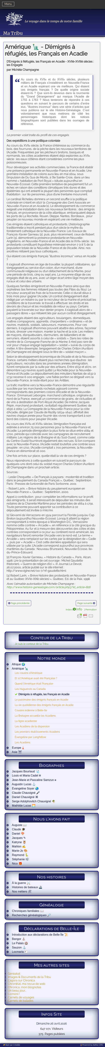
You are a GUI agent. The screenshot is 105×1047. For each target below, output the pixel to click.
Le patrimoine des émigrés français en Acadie (41, 699)
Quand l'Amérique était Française (34, 683)
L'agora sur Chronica (21, 980)
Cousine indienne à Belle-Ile (31, 710)
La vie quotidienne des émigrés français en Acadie (44, 704)
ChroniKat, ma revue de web (26, 984)
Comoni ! (14, 994)
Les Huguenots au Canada (30, 688)
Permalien (91, 609)
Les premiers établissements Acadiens (37, 731)
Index (69, 609)
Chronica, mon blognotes (24, 987)
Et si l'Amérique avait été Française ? (36, 678)
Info (79, 609)
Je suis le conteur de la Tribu (31, 643)
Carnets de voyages (21, 997)
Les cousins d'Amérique (28, 672)
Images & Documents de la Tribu (29, 977)
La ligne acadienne (26, 720)
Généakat (14, 973)
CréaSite (16, 1045)
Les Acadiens (22, 742)
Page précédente (20, 603)
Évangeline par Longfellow (30, 737)
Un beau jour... (17, 990)
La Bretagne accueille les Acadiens (35, 715)
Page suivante (85, 603)
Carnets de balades (20, 1000)
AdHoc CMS (98, 1045)
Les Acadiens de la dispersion (32, 726)
